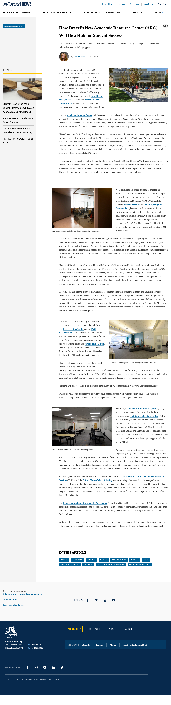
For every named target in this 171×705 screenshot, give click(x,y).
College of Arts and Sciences (110, 546)
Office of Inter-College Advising (97, 461)
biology (91, 541)
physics (64, 541)
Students (88, 546)
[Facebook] (87, 581)
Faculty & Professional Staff (135, 626)
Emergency (74, 610)
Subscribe (134, 4)
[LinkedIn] (53, 648)
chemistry (77, 541)
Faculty (135, 541)
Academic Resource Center (79, 111)
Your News (148, 4)
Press (111, 610)
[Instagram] (105, 581)
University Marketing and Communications (23, 575)
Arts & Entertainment (16, 12)
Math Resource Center (91, 318)
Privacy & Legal (53, 661)
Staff (146, 541)
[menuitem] (19, 12)
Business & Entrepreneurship (102, 12)
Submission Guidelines (14, 586)
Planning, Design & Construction (125, 201)
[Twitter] (96, 581)
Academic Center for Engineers (137, 393)
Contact (94, 610)
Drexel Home (107, 4)
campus (103, 541)
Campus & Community (13, 26)
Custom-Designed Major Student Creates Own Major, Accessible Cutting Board (18, 108)
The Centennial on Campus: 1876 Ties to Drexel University (17, 130)
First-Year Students (70, 546)
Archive (122, 4)
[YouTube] (113, 581)
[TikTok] (62, 648)
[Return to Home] (17, 4)
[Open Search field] (163, 4)
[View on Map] (35, 626)
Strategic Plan (119, 541)
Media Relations (10, 581)
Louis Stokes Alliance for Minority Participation (85, 484)
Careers (129, 610)
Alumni (113, 626)
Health (137, 12)
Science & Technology (57, 12)
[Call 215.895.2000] (35, 629)
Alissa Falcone (79, 56)
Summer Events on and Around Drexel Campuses (18, 120)
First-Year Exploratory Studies (124, 401)
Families (99, 626)
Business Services (148, 197)
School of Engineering (139, 546)
